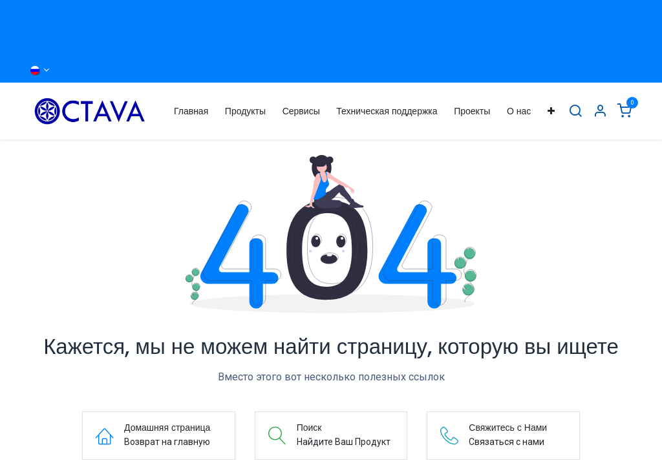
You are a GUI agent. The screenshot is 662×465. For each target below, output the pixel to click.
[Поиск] (575, 111)
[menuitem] (191, 111)
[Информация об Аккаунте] (600, 111)
